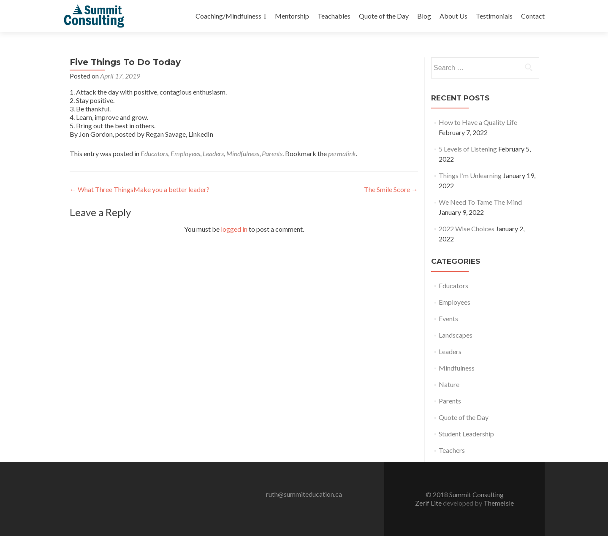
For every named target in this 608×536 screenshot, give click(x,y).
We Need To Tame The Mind (480, 202)
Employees (185, 153)
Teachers (452, 450)
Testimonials (494, 16)
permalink (342, 153)
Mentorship (292, 16)
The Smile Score (391, 189)
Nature (449, 384)
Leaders (213, 153)
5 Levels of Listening (468, 149)
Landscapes (455, 335)
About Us (453, 16)
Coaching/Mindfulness (228, 16)
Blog (424, 16)
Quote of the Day (384, 16)
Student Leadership (466, 434)
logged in (234, 229)
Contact (533, 16)
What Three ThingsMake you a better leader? (139, 189)
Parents (272, 153)
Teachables (334, 16)
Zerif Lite (429, 503)
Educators (154, 153)
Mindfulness (242, 153)
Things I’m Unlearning (470, 175)
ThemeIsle (498, 503)
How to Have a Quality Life (478, 122)
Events (448, 318)
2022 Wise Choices (466, 229)
